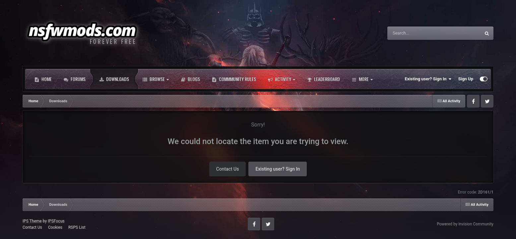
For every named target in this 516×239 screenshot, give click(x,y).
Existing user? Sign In (428, 79)
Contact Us (227, 169)
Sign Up (465, 78)
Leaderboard (323, 79)
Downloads (114, 79)
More (362, 79)
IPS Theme (32, 221)
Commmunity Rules (234, 79)
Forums (75, 79)
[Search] (423, 33)
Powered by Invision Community (465, 224)
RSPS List (77, 227)
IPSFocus (56, 221)
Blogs (190, 79)
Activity (281, 79)
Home (43, 79)
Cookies (55, 227)
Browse (156, 79)
